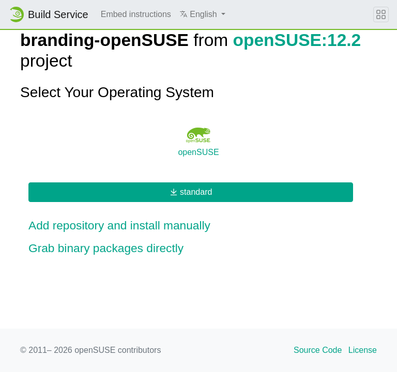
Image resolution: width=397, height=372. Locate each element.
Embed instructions (136, 14)
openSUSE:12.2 (297, 40)
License (362, 350)
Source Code (318, 350)
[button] (202, 14)
